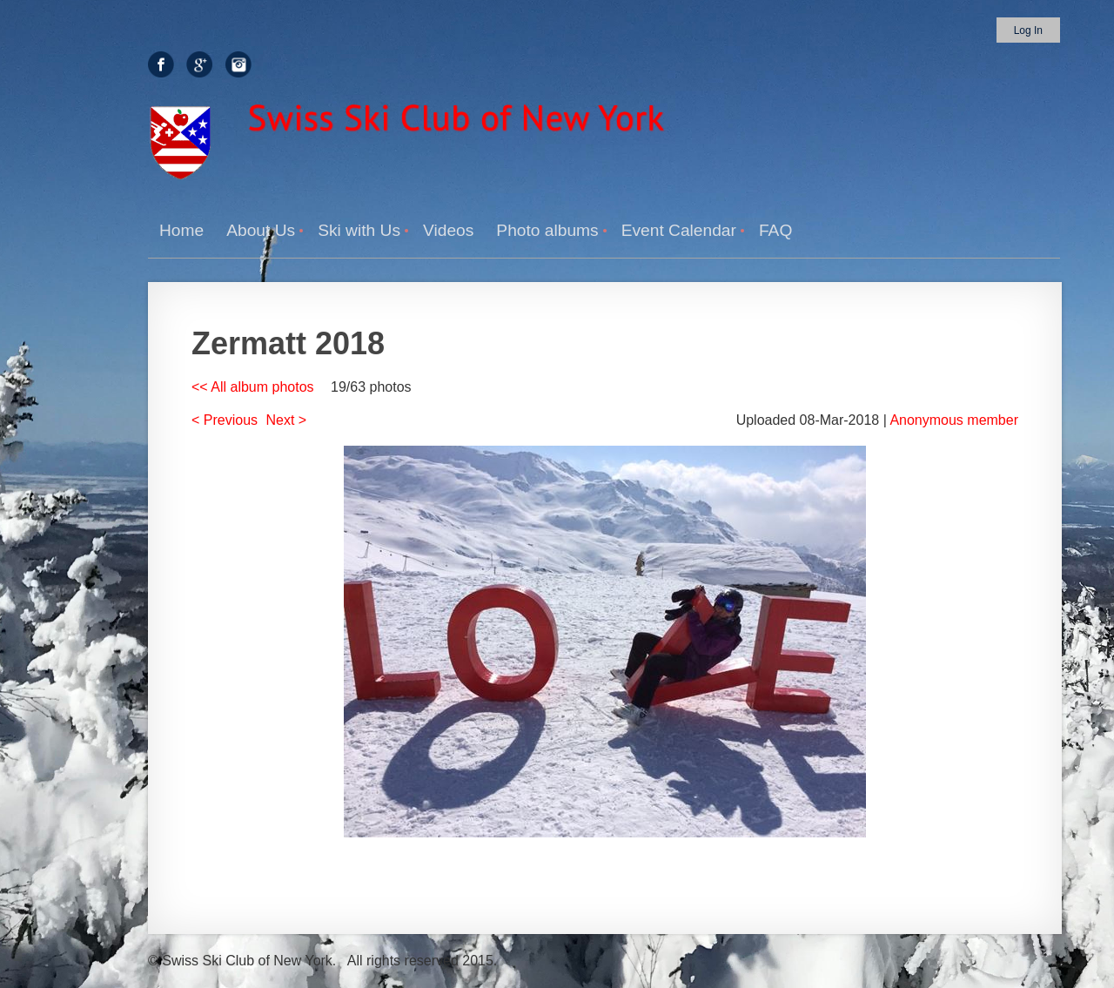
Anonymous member (953, 420)
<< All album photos (252, 387)
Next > (286, 420)
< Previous (224, 420)
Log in (1028, 30)
